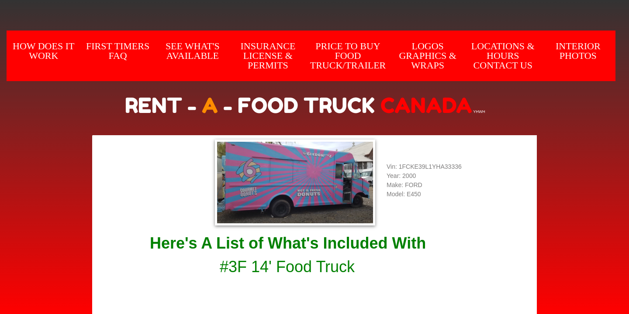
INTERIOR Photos (578, 51)
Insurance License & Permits (267, 56)
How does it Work (43, 51)
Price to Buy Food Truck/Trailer (348, 56)
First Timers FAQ (117, 51)
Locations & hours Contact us (503, 56)
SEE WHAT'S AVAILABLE (193, 51)
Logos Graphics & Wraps (427, 56)
